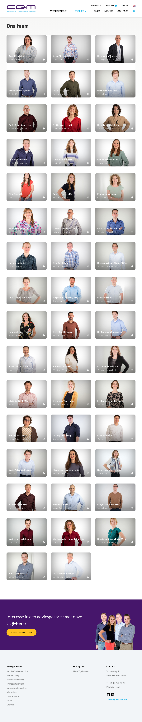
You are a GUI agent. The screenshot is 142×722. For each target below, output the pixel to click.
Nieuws (108, 11)
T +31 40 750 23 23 (115, 683)
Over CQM (81, 11)
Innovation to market (16, 688)
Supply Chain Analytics (17, 671)
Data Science (13, 696)
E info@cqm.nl (113, 687)
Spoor (9, 700)
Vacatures (111, 6)
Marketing (12, 692)
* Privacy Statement (116, 699)
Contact (122, 11)
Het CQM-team (80, 671)
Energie (10, 704)
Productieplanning (15, 679)
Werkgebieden (60, 11)
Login (124, 6)
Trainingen (96, 6)
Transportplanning (15, 683)
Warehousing (13, 675)
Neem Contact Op (21, 632)
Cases (96, 11)
